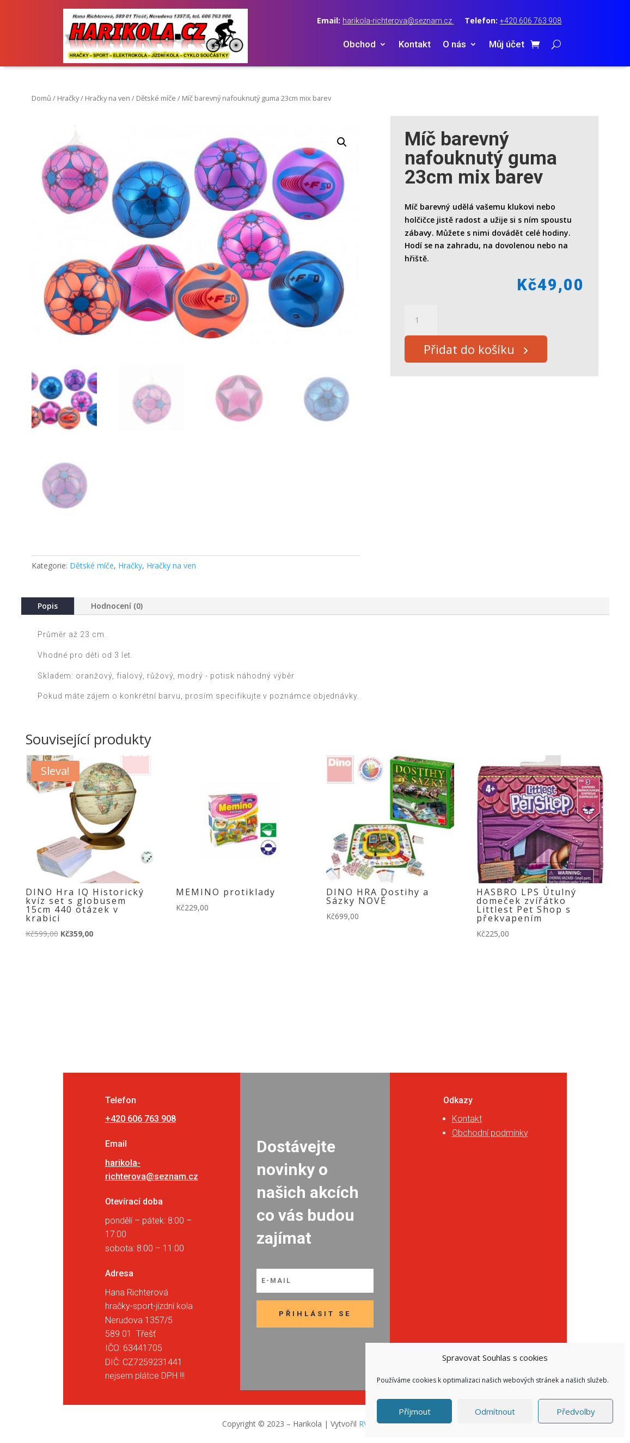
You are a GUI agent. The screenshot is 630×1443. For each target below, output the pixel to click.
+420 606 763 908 (530, 20)
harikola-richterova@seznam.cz (398, 20)
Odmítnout (495, 1411)
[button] (342, 142)
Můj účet (506, 45)
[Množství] (421, 320)
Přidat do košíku (474, 351)
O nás (454, 45)
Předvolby (575, 1411)
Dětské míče (156, 98)
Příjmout (415, 1411)
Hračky (68, 98)
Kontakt (415, 45)
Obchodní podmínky (490, 1133)
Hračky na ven (107, 98)
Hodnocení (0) (117, 606)
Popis (48, 606)
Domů (41, 98)
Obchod (359, 45)
